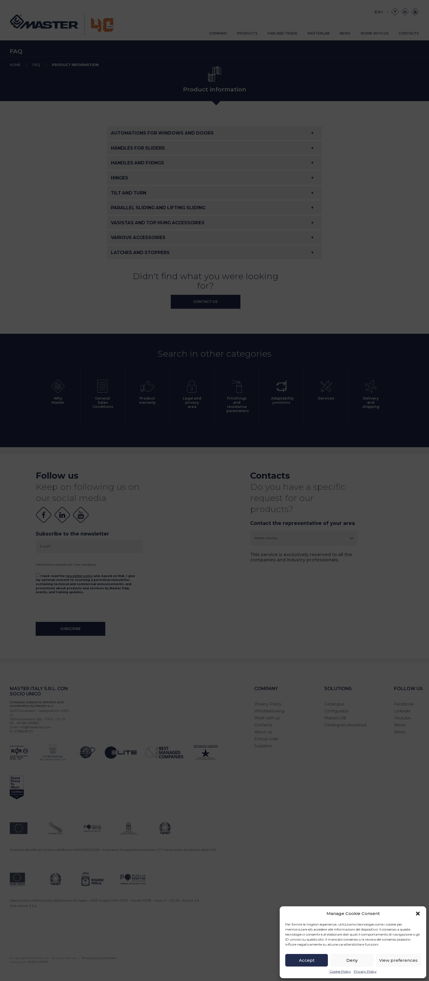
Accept (307, 960)
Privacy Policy (365, 971)
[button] (418, 913)
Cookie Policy (340, 971)
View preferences (398, 960)
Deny (352, 960)
